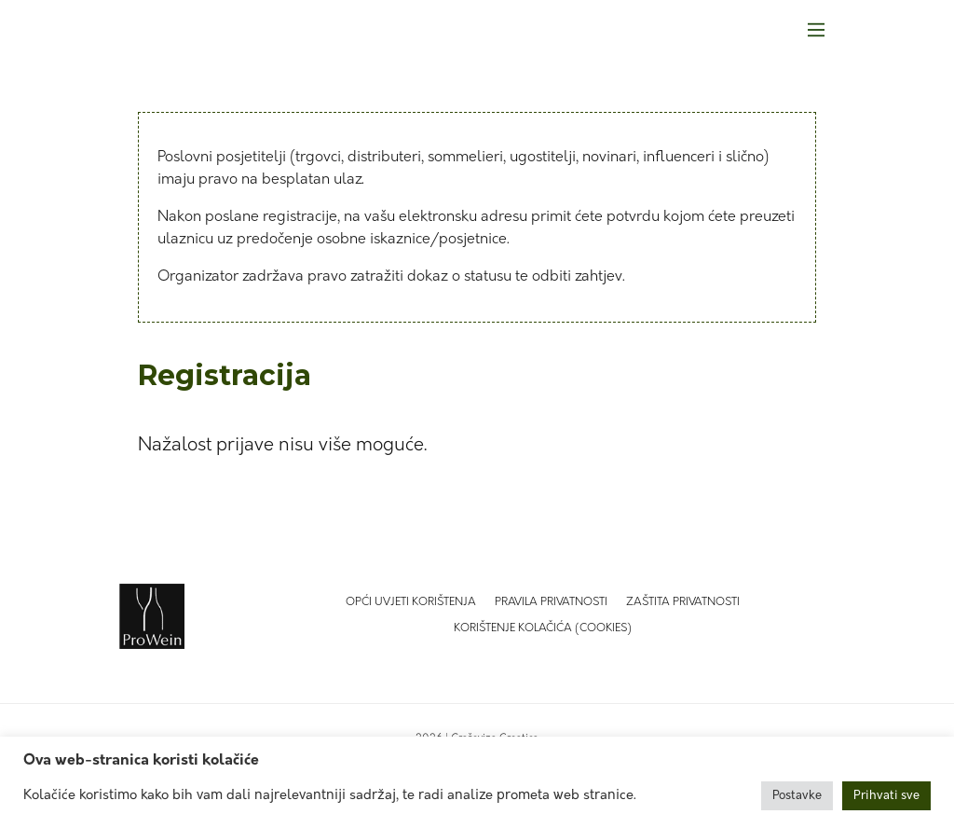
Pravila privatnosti (551, 602)
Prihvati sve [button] (886, 796)
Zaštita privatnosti (683, 602)
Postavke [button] (797, 796)
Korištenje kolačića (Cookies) (543, 628)
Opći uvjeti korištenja (411, 602)
